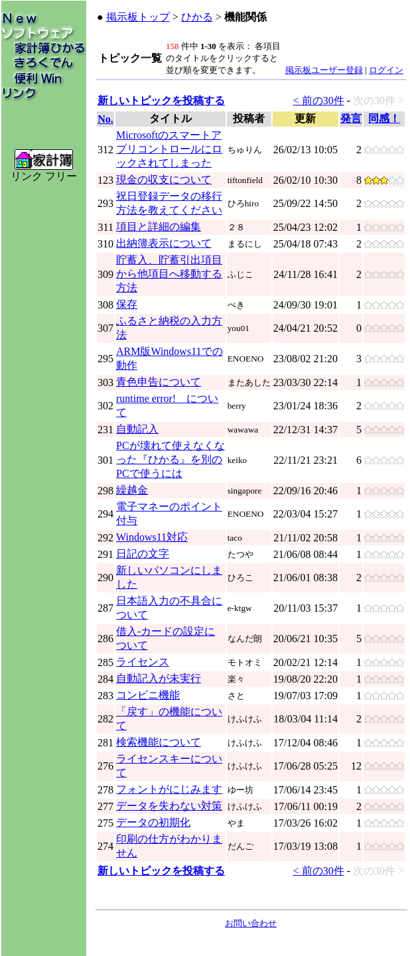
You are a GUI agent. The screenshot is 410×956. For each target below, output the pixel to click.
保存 (126, 304)
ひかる (197, 17)
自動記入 (137, 429)
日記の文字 (142, 553)
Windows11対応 (152, 537)
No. (105, 119)
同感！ (384, 118)
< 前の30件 (318, 100)
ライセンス (142, 661)
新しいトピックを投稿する (161, 100)
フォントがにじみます (169, 789)
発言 (351, 118)
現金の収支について (164, 179)
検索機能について (158, 742)
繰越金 (132, 490)
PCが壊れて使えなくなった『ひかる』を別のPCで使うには (170, 459)
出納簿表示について (164, 243)
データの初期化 (153, 822)
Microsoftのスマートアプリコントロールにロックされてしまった (169, 149)
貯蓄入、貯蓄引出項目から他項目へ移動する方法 (169, 273)
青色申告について (158, 381)
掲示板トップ (138, 17)
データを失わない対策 (169, 805)
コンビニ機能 (148, 695)
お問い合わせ (251, 923)
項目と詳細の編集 (158, 226)
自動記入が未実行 (158, 678)
